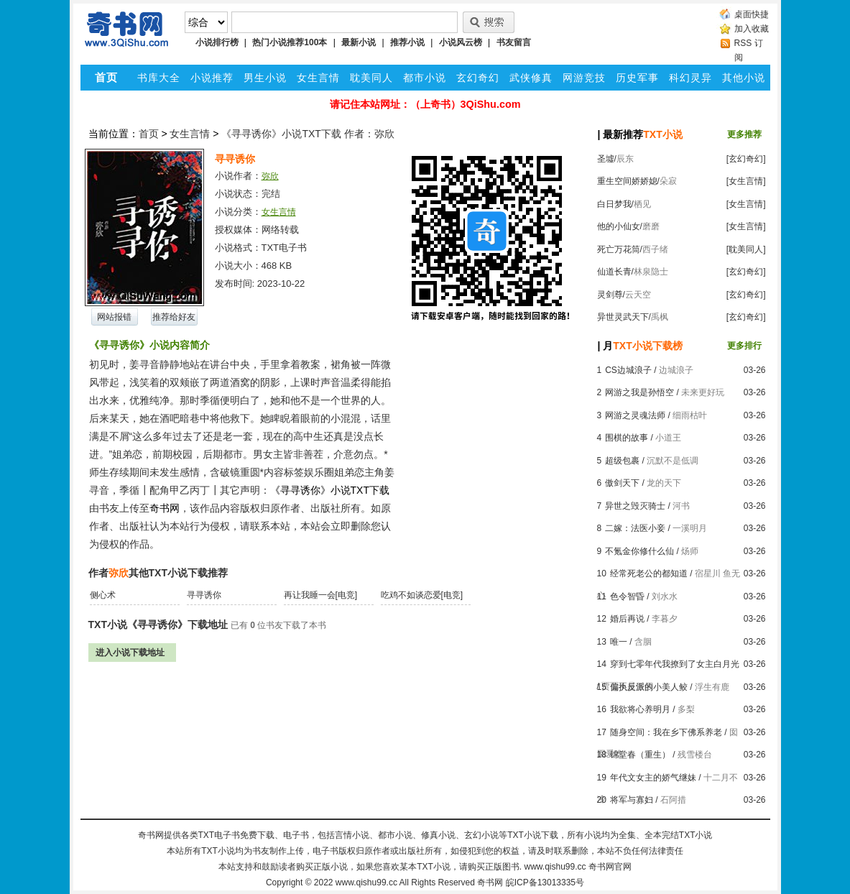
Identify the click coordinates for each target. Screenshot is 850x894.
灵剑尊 (610, 295)
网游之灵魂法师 (635, 415)
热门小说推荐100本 (289, 42)
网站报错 (114, 317)
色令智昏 (627, 596)
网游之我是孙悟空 (639, 392)
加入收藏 (751, 29)
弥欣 (270, 176)
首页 (149, 133)
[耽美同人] (746, 249)
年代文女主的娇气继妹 (653, 778)
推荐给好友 (173, 317)
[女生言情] (746, 181)
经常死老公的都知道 (649, 573)
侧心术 (103, 595)
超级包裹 (622, 461)
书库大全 (158, 77)
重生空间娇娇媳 (627, 181)
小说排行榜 (217, 42)
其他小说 (743, 77)
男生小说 (265, 77)
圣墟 (605, 159)
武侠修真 (531, 77)
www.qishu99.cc (366, 882)
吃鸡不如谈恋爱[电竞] (422, 595)
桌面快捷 (751, 14)
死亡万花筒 (618, 249)
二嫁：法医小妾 (635, 528)
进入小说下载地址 (130, 653)
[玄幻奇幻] (746, 159)
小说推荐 (212, 77)
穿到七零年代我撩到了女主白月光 (674, 664)
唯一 (618, 642)
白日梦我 (614, 204)
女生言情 (318, 77)
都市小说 (424, 77)
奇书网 (490, 882)
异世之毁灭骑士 (635, 506)
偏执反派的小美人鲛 (649, 687)
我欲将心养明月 (640, 709)
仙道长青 (614, 272)
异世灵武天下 (623, 317)
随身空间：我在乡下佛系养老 (666, 732)
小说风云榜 (460, 42)
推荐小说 (407, 42)
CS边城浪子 (628, 370)
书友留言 (513, 42)
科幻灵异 (690, 77)
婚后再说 (627, 619)
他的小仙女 (618, 226)
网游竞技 (584, 77)
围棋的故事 (626, 438)
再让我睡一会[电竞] (321, 595)
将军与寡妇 (631, 800)
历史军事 (637, 77)
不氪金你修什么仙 (639, 551)
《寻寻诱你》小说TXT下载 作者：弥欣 (307, 133)
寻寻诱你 (204, 595)
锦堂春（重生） (640, 755)
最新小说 (358, 42)
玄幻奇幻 (477, 77)
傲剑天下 (622, 483)
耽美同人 (371, 77)
